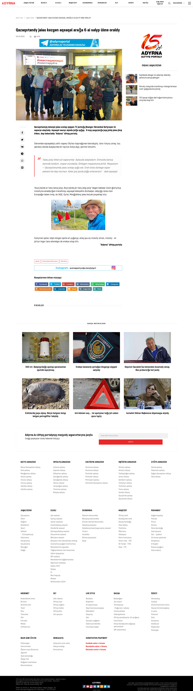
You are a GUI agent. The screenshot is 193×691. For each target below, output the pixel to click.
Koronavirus (58, 644)
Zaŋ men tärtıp (160, 3)
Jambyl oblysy (124, 486)
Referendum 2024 (58, 576)
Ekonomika (88, 3)
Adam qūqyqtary (57, 547)
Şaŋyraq (89, 608)
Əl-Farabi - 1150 (125, 538)
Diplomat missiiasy (58, 557)
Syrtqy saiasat (56, 513)
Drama (154, 519)
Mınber (53, 572)
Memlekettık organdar (60, 541)
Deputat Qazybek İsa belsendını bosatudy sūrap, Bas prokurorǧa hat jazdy (147, 368)
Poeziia (154, 513)
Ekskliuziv (155, 618)
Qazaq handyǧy (125, 516)
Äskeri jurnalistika (93, 618)
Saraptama (25, 535)
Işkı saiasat (55, 509)
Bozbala (89, 592)
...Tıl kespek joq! (27, 528)
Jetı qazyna (57, 608)
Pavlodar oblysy (91, 471)
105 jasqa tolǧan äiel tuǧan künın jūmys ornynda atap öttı (159, 107)
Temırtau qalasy (59, 483)
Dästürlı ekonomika (90, 509)
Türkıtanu (122, 522)
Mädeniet (25, 587)
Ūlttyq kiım (57, 605)
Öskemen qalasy (158, 464)
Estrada (24, 614)
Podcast (154, 608)
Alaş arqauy (156, 544)
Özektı (44, 3)
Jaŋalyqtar (29, 3)
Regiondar (155, 621)
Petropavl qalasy (92, 474)
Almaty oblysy (124, 464)
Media (23, 618)
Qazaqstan (25, 509)
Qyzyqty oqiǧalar (93, 614)
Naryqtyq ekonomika (90, 513)
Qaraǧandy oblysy (60, 474)
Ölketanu (122, 525)
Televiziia (24, 608)
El (51, 566)
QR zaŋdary (55, 550)
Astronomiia (26, 640)
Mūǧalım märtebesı (29, 656)
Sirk (22, 611)
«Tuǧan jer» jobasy (121, 602)
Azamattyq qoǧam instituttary (63, 538)
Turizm (85, 525)
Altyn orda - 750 (125, 535)
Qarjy (84, 535)
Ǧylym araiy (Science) (29, 644)
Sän (87, 611)
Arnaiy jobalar (119, 605)
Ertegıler (154, 538)
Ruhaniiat (102, 3)
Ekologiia (155, 624)
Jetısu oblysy (124, 471)
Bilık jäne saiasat (57, 532)
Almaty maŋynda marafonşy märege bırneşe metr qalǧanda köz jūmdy (158, 92)
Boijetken (90, 596)
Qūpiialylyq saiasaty (35, 687)
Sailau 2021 (55, 560)
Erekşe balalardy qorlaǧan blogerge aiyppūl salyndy (96, 368)
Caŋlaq (154, 596)
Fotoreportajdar (92, 621)
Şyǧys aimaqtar (159, 456)
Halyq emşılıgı (59, 640)
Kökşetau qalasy (60, 467)
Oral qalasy (25, 464)
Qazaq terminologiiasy (160, 602)
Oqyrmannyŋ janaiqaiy (95, 602)
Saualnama (25, 538)
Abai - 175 (122, 541)
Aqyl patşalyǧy (27, 650)
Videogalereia (119, 608)
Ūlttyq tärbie (58, 602)
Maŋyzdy (73, 3)
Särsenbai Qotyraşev (50, 261)
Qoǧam (24, 516)
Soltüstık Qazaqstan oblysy (96, 477)
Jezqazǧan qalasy (60, 480)
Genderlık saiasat (58, 522)
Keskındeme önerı (28, 592)
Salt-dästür (58, 592)
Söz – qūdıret (156, 528)
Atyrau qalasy (26, 477)
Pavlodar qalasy (91, 467)
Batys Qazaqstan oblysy (30, 461)
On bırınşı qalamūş (158, 532)
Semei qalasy (156, 461)
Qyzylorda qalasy (125, 489)
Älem (23, 513)
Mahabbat (90, 605)
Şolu (153, 611)
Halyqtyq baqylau (89, 519)
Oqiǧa (145, 3)
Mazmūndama (26, 659)
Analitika (85, 528)
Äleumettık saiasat (58, 528)
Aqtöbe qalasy (27, 483)
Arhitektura (25, 621)
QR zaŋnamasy (120, 624)
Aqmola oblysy (59, 464)
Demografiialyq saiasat (60, 525)
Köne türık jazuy (125, 532)
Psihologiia (25, 637)
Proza (153, 516)
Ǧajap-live (25, 653)
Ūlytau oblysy (58, 477)
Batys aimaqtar (28, 456)
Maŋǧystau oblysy (28, 467)
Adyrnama (25, 532)
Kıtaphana (155, 535)
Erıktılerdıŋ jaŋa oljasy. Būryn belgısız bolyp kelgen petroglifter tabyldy (45, 415)
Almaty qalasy (124, 461)
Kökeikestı (25, 519)
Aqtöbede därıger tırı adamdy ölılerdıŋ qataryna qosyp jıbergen (158, 78)
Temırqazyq (118, 599)
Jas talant (118, 596)
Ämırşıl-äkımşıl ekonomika (92, 516)
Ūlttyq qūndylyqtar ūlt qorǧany (126, 611)
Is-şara (154, 605)
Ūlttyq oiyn (57, 596)
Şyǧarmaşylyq (157, 509)
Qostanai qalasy (92, 461)
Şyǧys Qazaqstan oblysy (161, 467)
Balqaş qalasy (59, 486)
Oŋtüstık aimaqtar (127, 456)
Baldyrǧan (118, 592)
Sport (131, 3)
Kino (22, 605)
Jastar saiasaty (57, 516)
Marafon (64, 261)
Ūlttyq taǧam (58, 599)
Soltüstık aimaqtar (94, 456)
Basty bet (19, 18)
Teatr (23, 602)
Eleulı (58, 3)
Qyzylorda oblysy (125, 493)
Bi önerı (24, 596)
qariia (37, 261)
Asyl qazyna (156, 525)
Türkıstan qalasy (125, 480)
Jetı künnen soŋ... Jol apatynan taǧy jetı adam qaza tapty (96, 415)
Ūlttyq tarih (123, 509)
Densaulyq (155, 592)
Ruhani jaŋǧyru (157, 541)
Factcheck (118, 614)
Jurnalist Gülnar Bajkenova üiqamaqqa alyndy (147, 413)
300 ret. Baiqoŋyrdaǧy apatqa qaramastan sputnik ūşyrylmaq (45, 368)
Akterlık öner (26, 599)
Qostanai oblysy (91, 464)
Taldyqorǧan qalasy (127, 467)
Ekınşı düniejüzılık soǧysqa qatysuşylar (124, 619)
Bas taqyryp (55, 569)
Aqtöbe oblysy (26, 480)
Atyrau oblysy (26, 474)
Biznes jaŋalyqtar (89, 532)
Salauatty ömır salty (61, 637)
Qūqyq (53, 563)
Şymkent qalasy (125, 474)
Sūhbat (24, 525)
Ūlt (116, 3)
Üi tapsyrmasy (92, 599)
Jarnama (20, 687)
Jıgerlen (24, 647)
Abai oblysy (155, 471)
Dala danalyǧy (157, 522)
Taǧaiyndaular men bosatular (63, 544)
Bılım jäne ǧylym (28, 632)
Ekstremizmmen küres (160, 599)
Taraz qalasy (124, 483)
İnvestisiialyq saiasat (59, 519)
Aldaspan (122, 528)
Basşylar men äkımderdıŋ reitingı (64, 535)
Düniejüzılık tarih (125, 513)
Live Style (90, 587)
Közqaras (155, 614)
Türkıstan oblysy (125, 477)
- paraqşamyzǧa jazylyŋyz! (76, 268)
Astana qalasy (59, 461)
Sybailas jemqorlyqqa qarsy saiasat (96, 522)
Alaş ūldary (123, 519)
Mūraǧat (24, 541)
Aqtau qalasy (26, 471)
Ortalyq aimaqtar (61, 456)
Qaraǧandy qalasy (60, 471)
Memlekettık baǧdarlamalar (62, 554)
